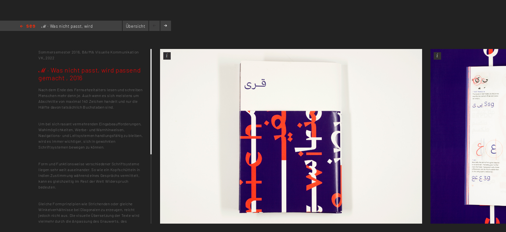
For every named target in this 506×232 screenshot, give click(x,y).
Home (27, 26)
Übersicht (136, 26)
